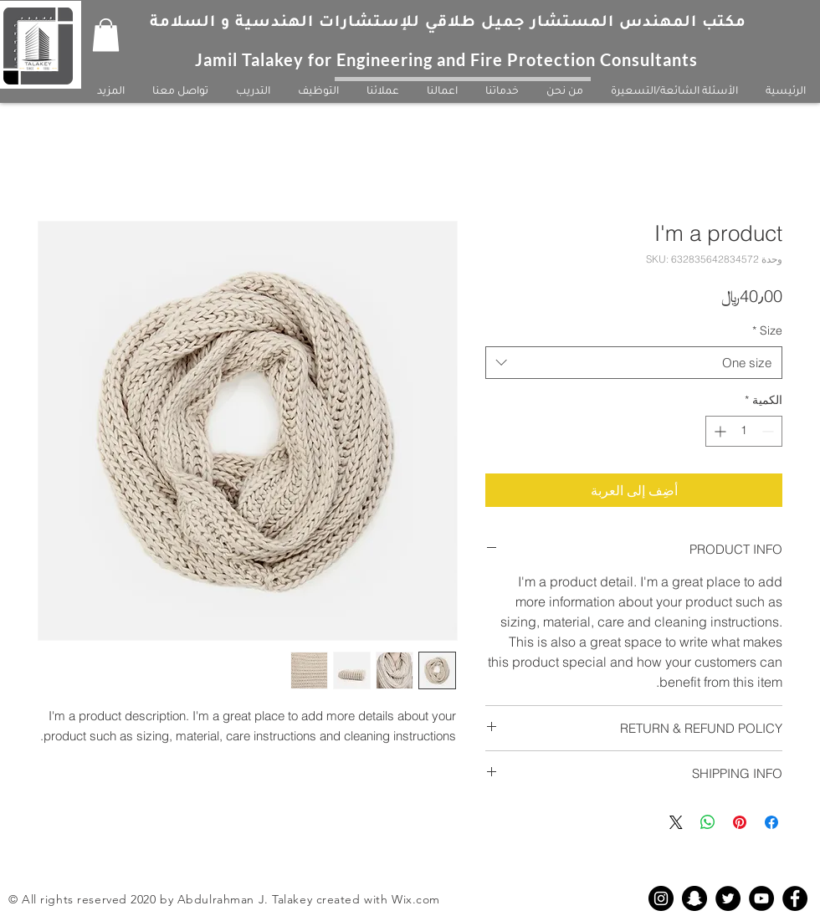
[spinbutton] (744, 431)
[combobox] (633, 362)
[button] (106, 34)
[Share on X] (676, 822)
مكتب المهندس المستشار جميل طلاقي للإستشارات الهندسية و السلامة (448, 23)
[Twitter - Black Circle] (728, 898)
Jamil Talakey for (265, 59)
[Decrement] (769, 431)
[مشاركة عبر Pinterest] (740, 822)
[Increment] (718, 431)
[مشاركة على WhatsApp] (708, 822)
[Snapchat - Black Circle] (694, 898)
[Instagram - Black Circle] (661, 898)
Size (767, 330)
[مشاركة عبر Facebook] (771, 822)
